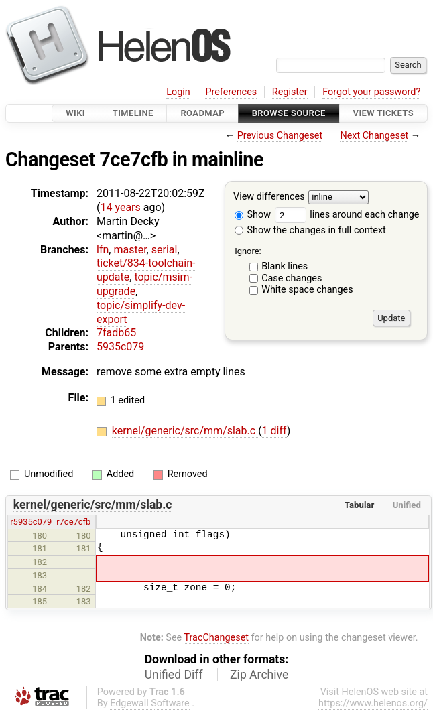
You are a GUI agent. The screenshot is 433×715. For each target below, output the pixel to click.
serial (164, 249)
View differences (269, 197)
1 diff (274, 430)
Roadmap (202, 113)
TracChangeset (216, 637)
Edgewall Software (150, 703)
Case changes (291, 278)
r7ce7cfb (73, 522)
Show (253, 214)
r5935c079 (31, 522)
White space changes (307, 290)
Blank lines (284, 266)
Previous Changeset (280, 135)
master (129, 249)
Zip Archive (259, 674)
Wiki (75, 113)
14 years (120, 207)
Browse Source (289, 113)
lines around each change (347, 214)
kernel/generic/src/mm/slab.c (185, 430)
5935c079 (120, 346)
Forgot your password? (371, 92)
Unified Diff (174, 674)
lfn (103, 249)
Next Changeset (374, 135)
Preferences (231, 92)
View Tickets (383, 113)
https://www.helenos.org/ (373, 703)
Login (178, 92)
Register (290, 92)
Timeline (133, 113)
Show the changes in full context (310, 230)
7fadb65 (116, 332)
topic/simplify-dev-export (141, 312)
